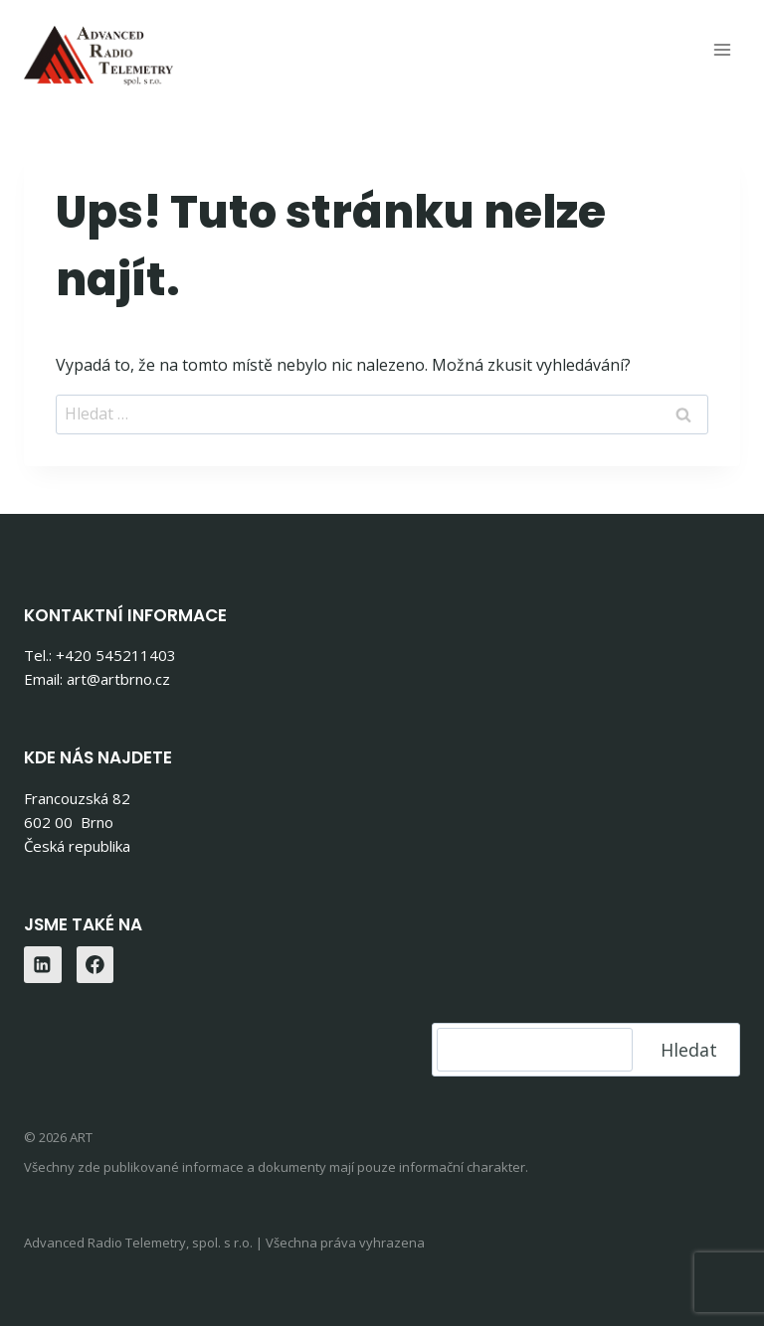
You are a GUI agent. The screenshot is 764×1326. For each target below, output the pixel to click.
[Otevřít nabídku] (721, 49)
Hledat (689, 1050)
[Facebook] (95, 965)
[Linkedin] (43, 965)
